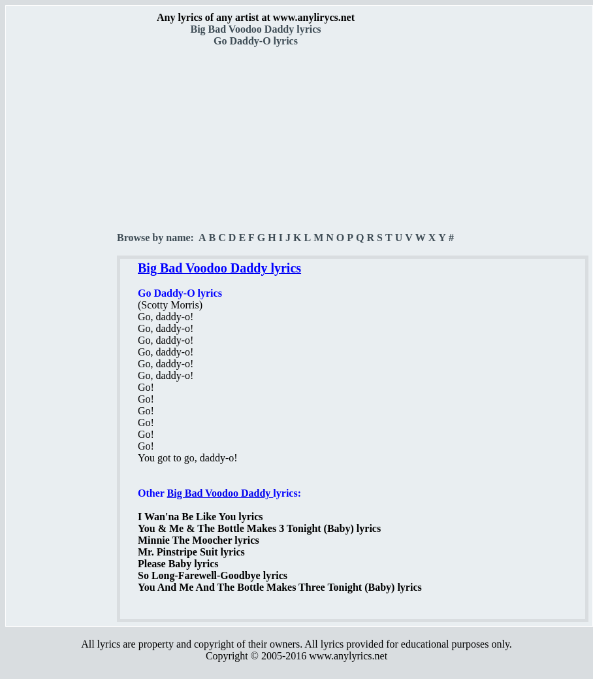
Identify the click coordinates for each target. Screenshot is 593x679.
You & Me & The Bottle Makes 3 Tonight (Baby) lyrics (259, 528)
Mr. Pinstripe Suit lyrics (191, 551)
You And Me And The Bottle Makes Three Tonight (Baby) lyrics (280, 587)
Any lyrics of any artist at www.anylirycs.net (256, 17)
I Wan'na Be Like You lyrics (200, 516)
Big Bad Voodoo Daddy (220, 493)
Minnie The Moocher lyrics (198, 540)
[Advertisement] (62, 229)
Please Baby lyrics (178, 563)
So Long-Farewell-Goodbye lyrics (212, 575)
